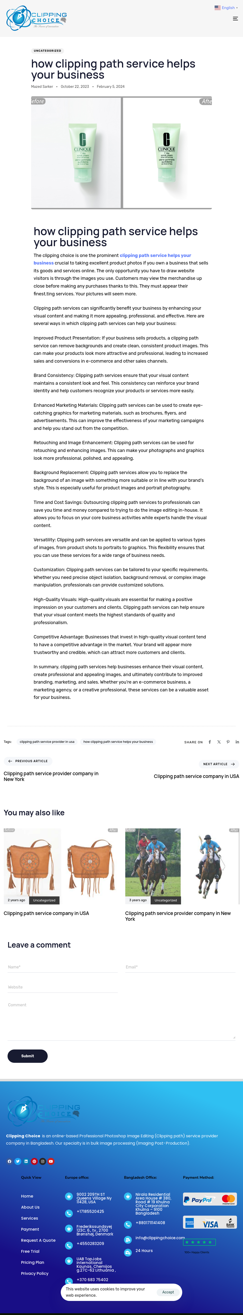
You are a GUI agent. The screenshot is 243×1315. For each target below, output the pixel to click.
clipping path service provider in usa (47, 742)
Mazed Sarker (42, 87)
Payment (30, 1229)
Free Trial (30, 1251)
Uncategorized (47, 50)
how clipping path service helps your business (118, 742)
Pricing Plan (32, 1262)
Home (27, 1196)
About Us (30, 1207)
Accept (168, 1292)
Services (29, 1218)
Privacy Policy (34, 1273)
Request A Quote (38, 1240)
